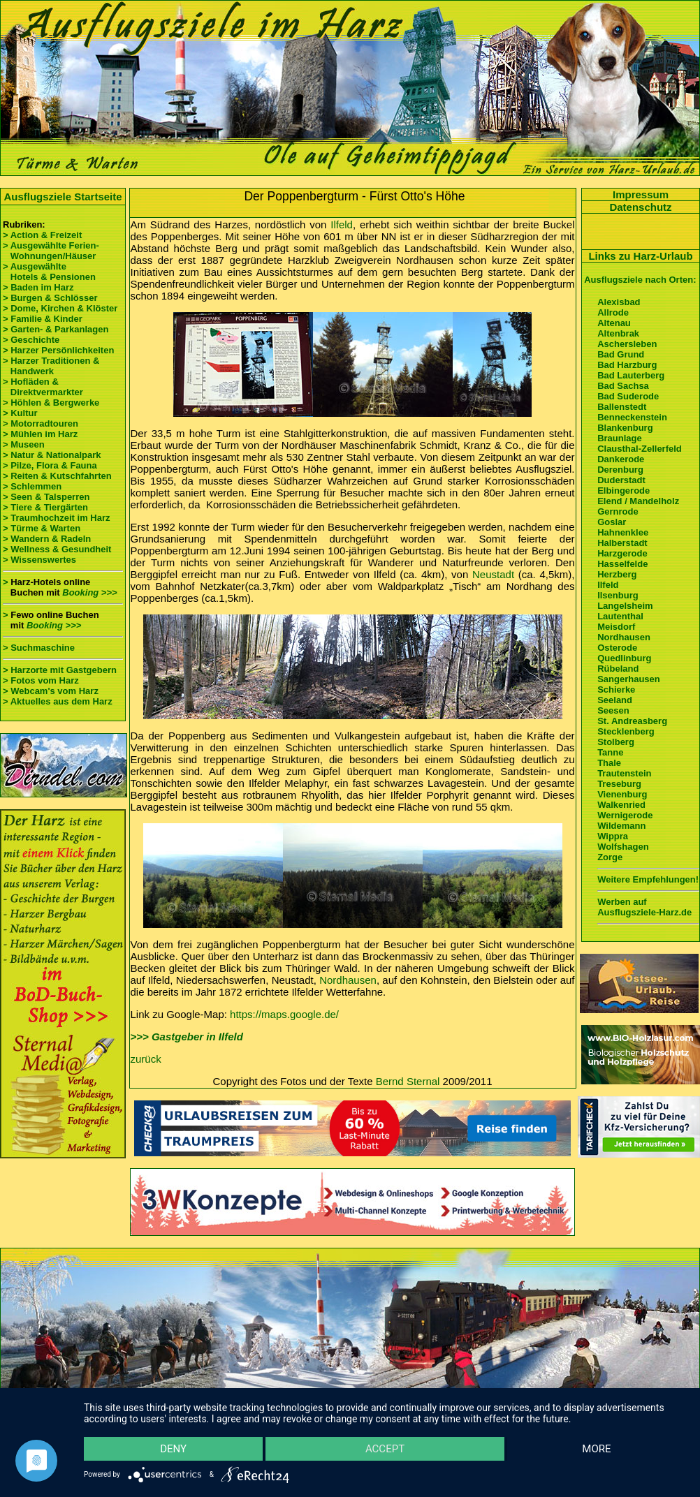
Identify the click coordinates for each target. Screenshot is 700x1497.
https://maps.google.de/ (284, 1014)
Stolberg (615, 742)
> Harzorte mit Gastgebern (60, 670)
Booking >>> (89, 592)
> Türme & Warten (41, 528)
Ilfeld (341, 224)
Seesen (613, 710)
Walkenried (621, 804)
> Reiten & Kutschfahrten (57, 476)
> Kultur (20, 413)
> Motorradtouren (40, 423)
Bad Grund (620, 354)
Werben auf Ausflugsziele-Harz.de (644, 907)
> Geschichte (31, 339)
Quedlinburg (624, 658)
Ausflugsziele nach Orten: (640, 279)
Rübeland (618, 668)
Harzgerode (622, 553)
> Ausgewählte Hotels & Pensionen (49, 271)
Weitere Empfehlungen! (648, 879)
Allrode (613, 312)
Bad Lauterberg (630, 375)
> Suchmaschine (39, 647)
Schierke (616, 689)
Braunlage (619, 438)
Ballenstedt (621, 406)
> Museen (24, 444)
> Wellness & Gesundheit (57, 549)
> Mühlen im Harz (40, 434)
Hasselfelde (622, 564)
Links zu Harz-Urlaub (640, 256)
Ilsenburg (618, 595)
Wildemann (621, 825)
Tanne (610, 752)
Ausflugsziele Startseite (62, 196)
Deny (173, 1449)
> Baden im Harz (38, 287)
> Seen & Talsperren (46, 497)
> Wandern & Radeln (47, 538)
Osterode (617, 647)
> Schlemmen (32, 486)
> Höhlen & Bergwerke (51, 402)
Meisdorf (616, 626)
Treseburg (619, 784)
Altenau (614, 323)
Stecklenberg (626, 731)
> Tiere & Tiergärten (45, 507)
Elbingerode (623, 490)
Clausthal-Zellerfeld (639, 448)
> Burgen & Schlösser (50, 298)
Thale (609, 763)
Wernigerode (624, 815)
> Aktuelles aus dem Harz (57, 701)
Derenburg (620, 469)
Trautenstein (624, 773)
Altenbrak (618, 333)
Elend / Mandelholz (638, 501)
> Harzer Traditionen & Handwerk (51, 365)
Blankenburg (624, 427)
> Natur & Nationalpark (52, 455)
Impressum (641, 194)
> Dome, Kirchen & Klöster (60, 308)
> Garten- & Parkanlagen (55, 329)
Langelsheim (624, 605)
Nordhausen (348, 980)
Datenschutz (640, 207)
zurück (146, 1059)
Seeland (614, 700)
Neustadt (493, 574)
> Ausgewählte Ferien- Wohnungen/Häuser (52, 250)
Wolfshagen (622, 846)
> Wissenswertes (39, 559)
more (596, 1449)
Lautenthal (620, 616)
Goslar (611, 522)
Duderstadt (621, 480)
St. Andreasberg (632, 721)
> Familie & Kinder (42, 319)
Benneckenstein (632, 417)
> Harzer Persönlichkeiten (58, 350)
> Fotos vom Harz (41, 680)
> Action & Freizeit (42, 235)
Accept (384, 1449)
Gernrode (618, 511)
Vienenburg (622, 794)
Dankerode (620, 459)
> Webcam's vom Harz (51, 691)
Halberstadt (622, 543)
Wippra (612, 836)
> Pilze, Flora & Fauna (50, 465)
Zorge (609, 857)
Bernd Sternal (408, 1081)
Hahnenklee (622, 532)
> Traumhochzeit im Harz (56, 517)
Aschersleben (627, 344)
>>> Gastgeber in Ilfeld (187, 1036)
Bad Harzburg (627, 365)
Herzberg (616, 574)
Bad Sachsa (623, 386)
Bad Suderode (628, 396)
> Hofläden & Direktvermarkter (43, 386)
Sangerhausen (628, 679)
